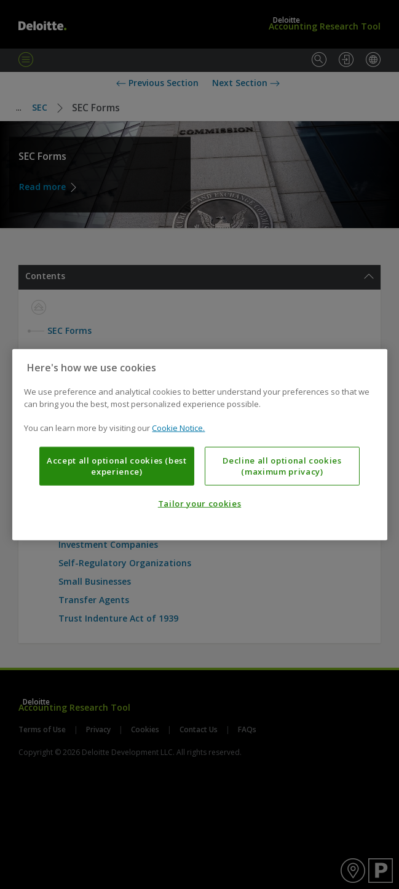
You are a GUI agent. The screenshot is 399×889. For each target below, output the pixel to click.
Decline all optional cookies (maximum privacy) (282, 465)
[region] (199, 444)
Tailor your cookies (199, 503)
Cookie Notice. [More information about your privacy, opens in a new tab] (178, 427)
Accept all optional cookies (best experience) (117, 465)
